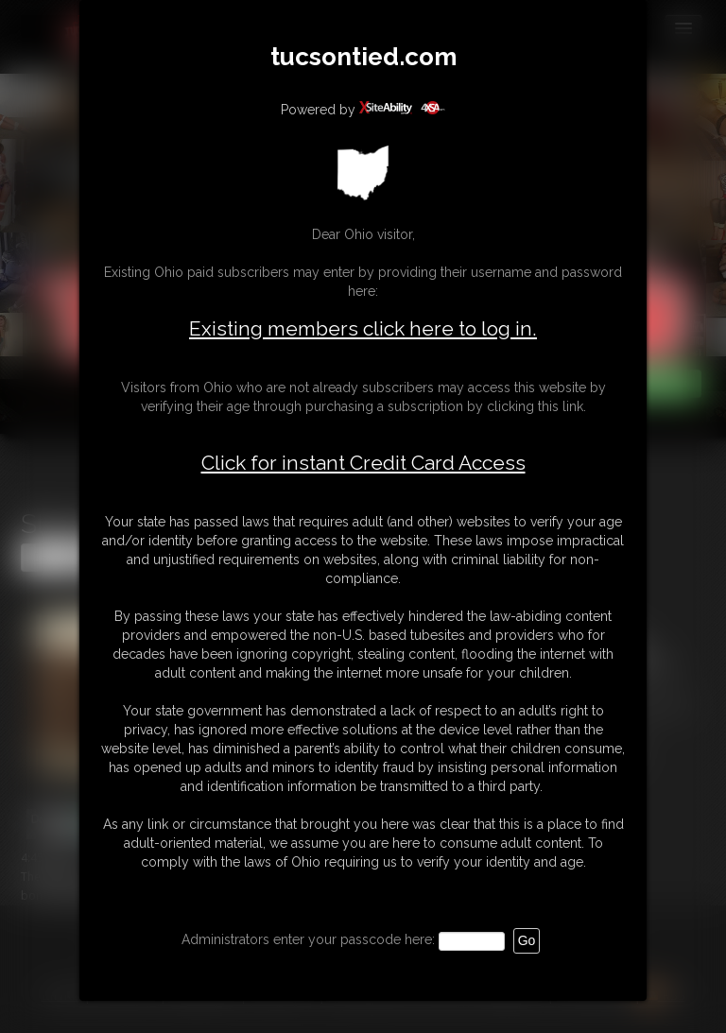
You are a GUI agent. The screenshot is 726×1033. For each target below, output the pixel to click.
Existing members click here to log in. (363, 328)
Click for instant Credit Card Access (363, 463)
